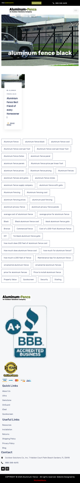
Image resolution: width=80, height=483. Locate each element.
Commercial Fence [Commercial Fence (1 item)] (25, 229)
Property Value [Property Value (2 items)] (10, 279)
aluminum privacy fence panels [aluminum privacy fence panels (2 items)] (45, 207)
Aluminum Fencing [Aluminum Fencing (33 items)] (12, 192)
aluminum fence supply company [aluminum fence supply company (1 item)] (18, 185)
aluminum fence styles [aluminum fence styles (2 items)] (45, 178)
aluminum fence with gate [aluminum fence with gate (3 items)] (51, 185)
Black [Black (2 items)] (6, 221)
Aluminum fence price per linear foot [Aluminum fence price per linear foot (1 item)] (47, 163)
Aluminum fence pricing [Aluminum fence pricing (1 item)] (41, 171)
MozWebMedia (40, 480)
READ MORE (11, 124)
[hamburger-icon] (75, 10)
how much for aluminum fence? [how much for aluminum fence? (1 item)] (57, 250)
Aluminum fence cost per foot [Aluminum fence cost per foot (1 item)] (17, 149)
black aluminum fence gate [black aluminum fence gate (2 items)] (57, 221)
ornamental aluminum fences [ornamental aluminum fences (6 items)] (48, 265)
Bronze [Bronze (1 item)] (7, 229)
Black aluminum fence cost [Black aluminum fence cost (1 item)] (27, 221)
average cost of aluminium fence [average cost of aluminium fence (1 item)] (18, 214)
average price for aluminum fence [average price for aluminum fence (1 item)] (54, 214)
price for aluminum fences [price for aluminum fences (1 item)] (15, 272)
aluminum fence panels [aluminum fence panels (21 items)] (14, 163)
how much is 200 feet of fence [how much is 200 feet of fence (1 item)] (17, 258)
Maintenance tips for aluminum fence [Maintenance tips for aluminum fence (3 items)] (54, 258)
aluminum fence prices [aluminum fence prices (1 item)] (14, 171)
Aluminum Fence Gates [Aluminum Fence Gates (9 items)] (14, 156)
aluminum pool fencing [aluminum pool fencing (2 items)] (42, 200)
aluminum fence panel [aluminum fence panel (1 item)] (40, 156)
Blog (14, 94)
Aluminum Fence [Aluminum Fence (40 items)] (11, 142)
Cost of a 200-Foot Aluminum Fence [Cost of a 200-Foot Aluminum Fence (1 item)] (55, 229)
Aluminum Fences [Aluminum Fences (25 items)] (66, 171)
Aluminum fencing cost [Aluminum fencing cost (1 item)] (37, 192)
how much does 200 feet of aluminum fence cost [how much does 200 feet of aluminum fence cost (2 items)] (25, 243)
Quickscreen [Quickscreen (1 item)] (28, 279)
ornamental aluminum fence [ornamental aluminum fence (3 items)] (16, 265)
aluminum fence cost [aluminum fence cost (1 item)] (60, 142)
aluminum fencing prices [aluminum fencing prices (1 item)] (15, 200)
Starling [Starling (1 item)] (58, 279)
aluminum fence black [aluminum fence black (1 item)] (34, 142)
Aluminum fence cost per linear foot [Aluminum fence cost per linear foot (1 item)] (53, 149)
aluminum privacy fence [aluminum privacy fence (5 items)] (14, 207)
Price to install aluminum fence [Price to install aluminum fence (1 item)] (47, 272)
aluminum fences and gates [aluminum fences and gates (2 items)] (16, 178)
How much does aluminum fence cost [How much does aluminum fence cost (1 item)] (20, 250)
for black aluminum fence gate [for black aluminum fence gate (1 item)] (26, 236)
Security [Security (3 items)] (44, 279)
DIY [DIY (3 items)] (5, 236)
